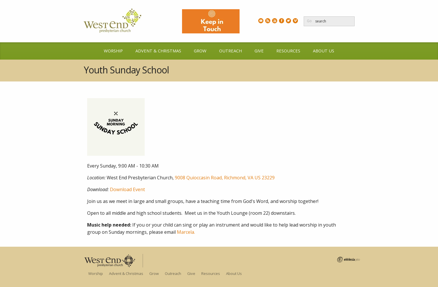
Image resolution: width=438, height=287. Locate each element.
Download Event (127, 189)
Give (259, 51)
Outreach (230, 51)
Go (309, 20)
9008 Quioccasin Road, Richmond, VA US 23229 (225, 177)
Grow (200, 51)
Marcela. (186, 232)
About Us (323, 51)
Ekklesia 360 (348, 260)
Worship (113, 51)
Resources (288, 51)
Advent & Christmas (158, 51)
